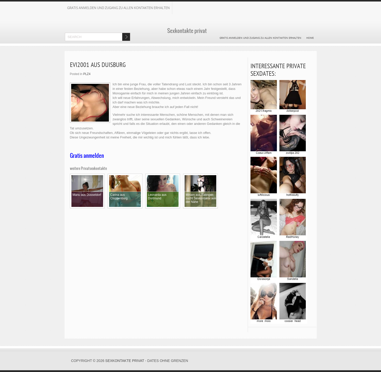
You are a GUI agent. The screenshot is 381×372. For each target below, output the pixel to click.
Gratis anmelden (87, 156)
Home (310, 38)
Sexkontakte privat (124, 361)
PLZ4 (87, 74)
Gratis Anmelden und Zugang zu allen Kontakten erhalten (118, 8)
